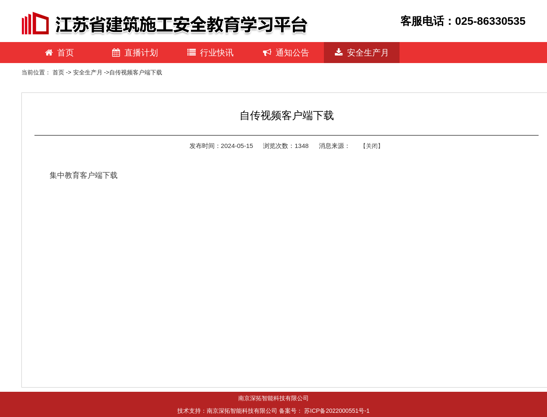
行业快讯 (210, 52)
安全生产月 (362, 52)
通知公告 (286, 52)
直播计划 (135, 52)
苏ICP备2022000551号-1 (337, 410)
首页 (59, 52)
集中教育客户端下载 (84, 175)
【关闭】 (372, 146)
